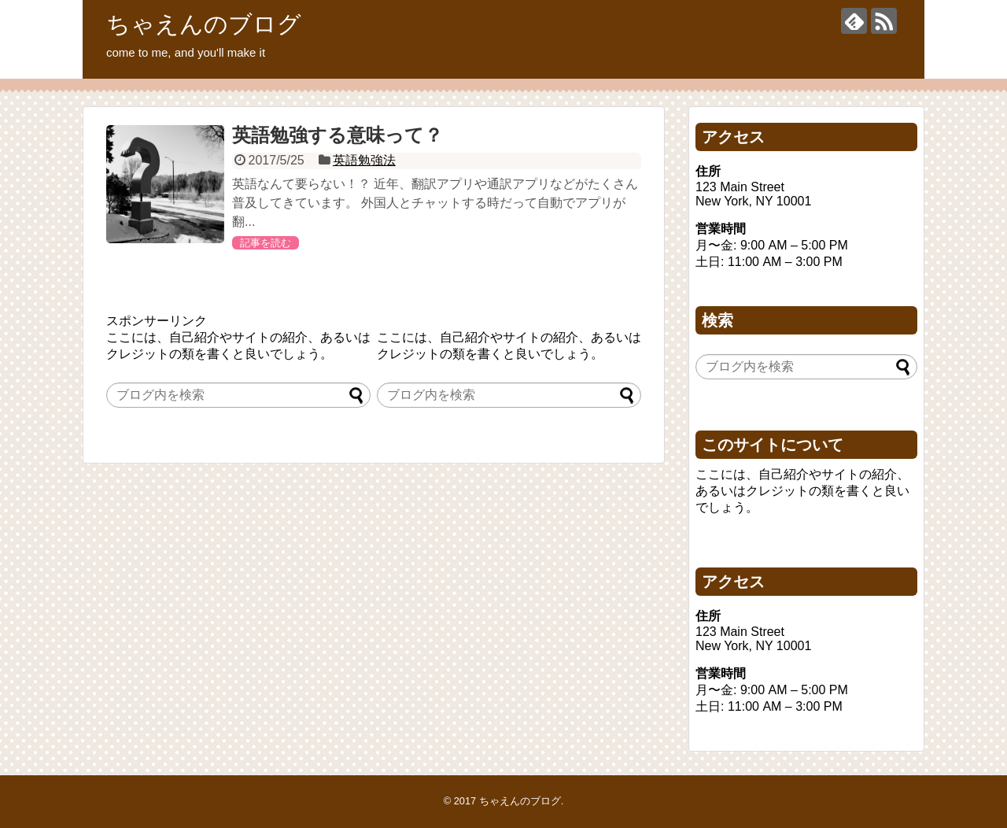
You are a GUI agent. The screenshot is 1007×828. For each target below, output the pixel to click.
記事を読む (265, 243)
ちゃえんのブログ (203, 24)
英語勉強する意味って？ (337, 135)
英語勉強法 (364, 160)
